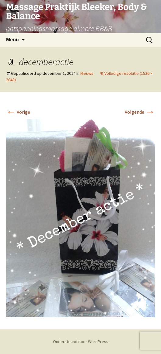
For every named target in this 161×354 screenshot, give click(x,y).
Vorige (18, 112)
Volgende (140, 112)
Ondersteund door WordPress (80, 341)
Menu (12, 39)
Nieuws (86, 73)
